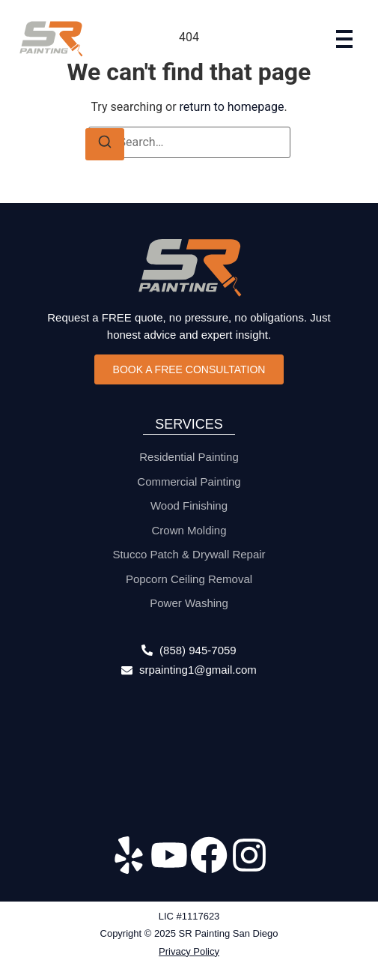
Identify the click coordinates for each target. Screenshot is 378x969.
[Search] (104, 144)
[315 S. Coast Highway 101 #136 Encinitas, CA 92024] (189, 759)
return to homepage (232, 107)
